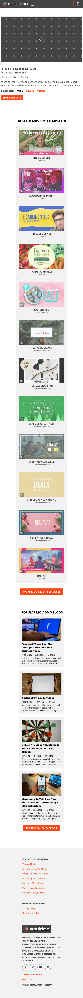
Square (30, 90)
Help (24, 913)
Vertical (41, 90)
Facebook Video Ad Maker (34, 869)
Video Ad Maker (29, 864)
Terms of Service (32, 974)
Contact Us (33, 913)
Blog (32, 908)
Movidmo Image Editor (33, 892)
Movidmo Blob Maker (32, 883)
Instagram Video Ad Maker (35, 873)
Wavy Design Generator (33, 888)
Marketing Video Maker (33, 878)
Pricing (25, 908)
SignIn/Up (77, 4)
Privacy (27, 979)
